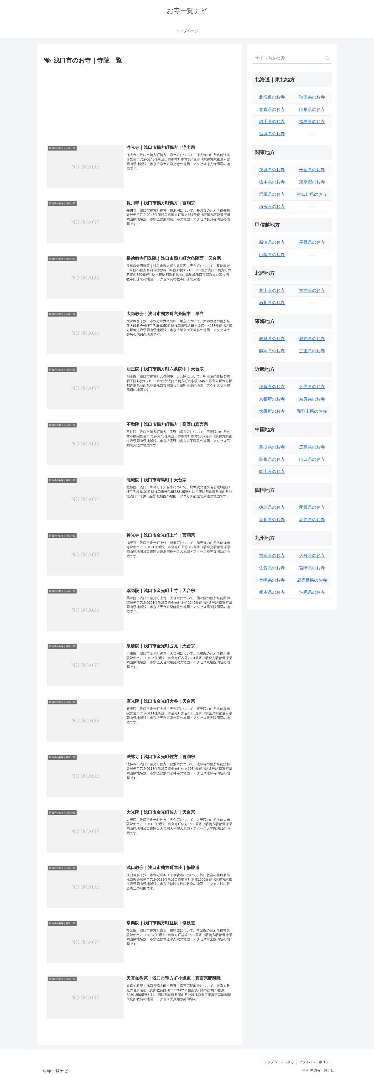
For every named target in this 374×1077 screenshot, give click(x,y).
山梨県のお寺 (272, 254)
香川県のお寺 (272, 519)
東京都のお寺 (312, 182)
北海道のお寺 (272, 97)
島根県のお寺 (272, 459)
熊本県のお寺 (272, 592)
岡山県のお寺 (272, 471)
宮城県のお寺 (272, 133)
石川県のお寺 (272, 302)
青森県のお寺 (272, 109)
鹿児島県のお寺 (312, 580)
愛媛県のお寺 (312, 507)
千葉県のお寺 (312, 169)
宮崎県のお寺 (312, 568)
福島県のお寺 (312, 121)
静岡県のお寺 (272, 351)
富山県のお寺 (272, 290)
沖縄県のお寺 (312, 592)
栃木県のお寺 (272, 182)
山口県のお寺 (312, 459)
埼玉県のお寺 (272, 206)
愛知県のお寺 (312, 338)
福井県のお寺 (312, 290)
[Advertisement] (139, 101)
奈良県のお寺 (312, 399)
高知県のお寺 (312, 519)
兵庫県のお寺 (312, 386)
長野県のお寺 (312, 242)
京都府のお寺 (272, 399)
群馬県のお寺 (272, 194)
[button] (327, 58)
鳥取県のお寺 (272, 447)
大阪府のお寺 (272, 411)
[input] (292, 58)
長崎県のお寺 (272, 580)
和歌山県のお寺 (312, 411)
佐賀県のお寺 (272, 568)
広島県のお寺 (312, 447)
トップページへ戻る (279, 1062)
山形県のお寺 (312, 109)
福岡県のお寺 (272, 555)
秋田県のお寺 (312, 97)
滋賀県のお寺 (272, 386)
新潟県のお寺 (272, 242)
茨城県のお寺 (272, 169)
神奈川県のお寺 (312, 194)
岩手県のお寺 (272, 121)
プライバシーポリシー (315, 1062)
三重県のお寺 (312, 351)
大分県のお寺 (312, 555)
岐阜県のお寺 (272, 338)
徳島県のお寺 (272, 507)
